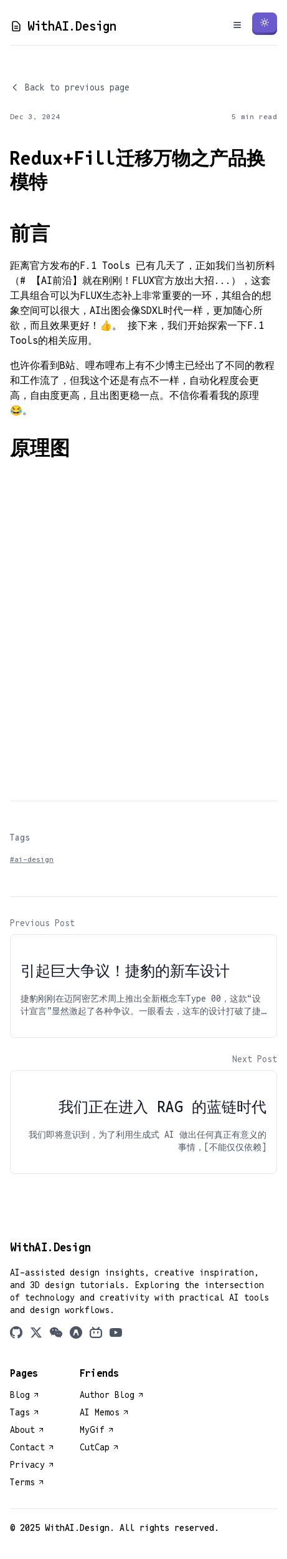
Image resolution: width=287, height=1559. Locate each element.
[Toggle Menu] (237, 25)
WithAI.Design (63, 26)
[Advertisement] (143, 627)
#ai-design (32, 859)
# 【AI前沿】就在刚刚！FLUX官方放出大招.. (122, 280)
